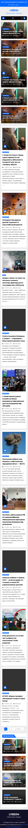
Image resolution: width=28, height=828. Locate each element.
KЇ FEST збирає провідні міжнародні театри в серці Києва (13, 698)
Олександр (17, 35)
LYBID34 (14, 10)
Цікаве (4, 275)
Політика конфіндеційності (14, 827)
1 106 (17, 729)
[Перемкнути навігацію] (13, 18)
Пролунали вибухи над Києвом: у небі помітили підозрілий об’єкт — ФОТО (13, 461)
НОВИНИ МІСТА (6, 77)
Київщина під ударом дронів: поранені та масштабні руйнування (12, 51)
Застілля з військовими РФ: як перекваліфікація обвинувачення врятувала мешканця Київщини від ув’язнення (13, 519)
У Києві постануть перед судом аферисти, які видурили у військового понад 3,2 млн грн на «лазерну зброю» (12, 160)
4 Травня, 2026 (8, 527)
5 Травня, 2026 (8, 35)
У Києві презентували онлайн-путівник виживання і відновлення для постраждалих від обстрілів (13, 401)
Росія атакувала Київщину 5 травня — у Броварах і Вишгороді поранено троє (13, 338)
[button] (22, 18)
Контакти (24, 824)
